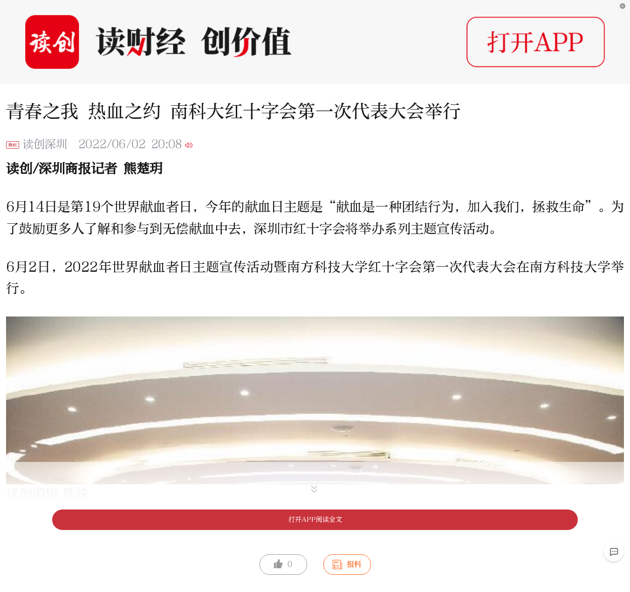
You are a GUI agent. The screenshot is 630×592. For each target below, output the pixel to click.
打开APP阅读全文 (315, 519)
